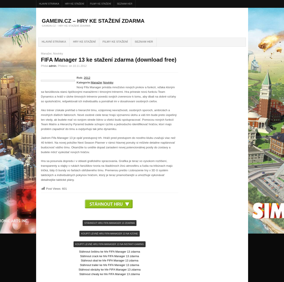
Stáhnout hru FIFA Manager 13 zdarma (109, 223)
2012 (87, 77)
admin (52, 65)
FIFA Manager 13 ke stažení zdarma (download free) (108, 60)
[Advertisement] (109, 214)
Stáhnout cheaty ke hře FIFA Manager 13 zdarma (109, 274)
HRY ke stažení (74, 3)
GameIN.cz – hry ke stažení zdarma (93, 21)
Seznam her (124, 3)
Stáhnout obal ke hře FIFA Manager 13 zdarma (109, 260)
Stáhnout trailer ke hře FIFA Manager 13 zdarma (109, 265)
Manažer (46, 53)
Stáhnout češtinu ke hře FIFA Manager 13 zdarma (109, 251)
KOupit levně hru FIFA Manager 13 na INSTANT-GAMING (109, 244)
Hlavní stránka (49, 3)
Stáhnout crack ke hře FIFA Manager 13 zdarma (109, 256)
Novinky (58, 53)
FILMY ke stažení (100, 3)
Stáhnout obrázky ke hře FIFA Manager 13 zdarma (110, 269)
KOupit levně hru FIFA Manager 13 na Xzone (109, 233)
